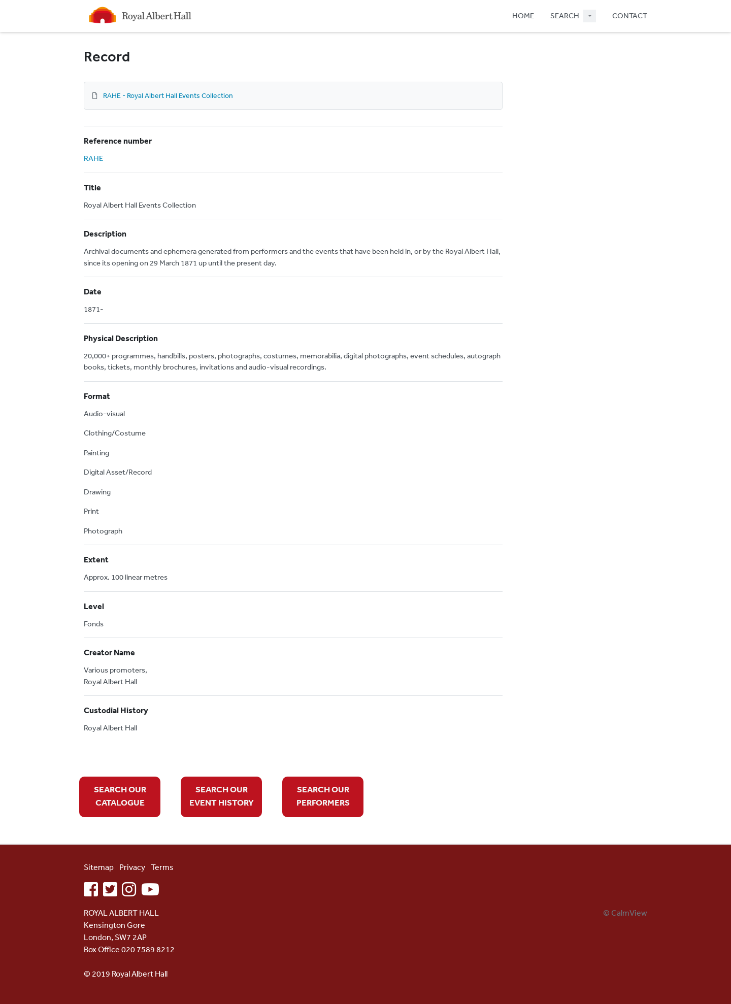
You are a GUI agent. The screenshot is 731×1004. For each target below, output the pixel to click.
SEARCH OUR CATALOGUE (120, 796)
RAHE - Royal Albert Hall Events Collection (168, 95)
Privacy (132, 867)
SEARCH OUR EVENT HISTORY (221, 796)
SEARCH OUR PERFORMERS (323, 796)
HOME (523, 15)
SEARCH (564, 15)
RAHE (93, 158)
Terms (162, 867)
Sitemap (99, 867)
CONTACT (629, 15)
